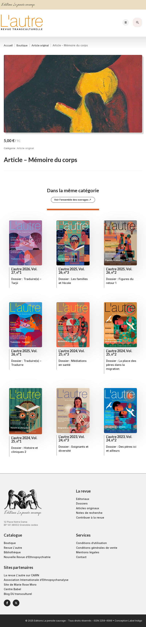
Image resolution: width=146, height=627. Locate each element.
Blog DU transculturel (18, 593)
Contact (81, 557)
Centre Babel (12, 589)
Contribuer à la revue (90, 517)
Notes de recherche (89, 512)
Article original (40, 45)
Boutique (22, 45)
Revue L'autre (13, 547)
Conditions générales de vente (96, 547)
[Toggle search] (137, 22)
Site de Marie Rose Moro (20, 584)
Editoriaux (82, 498)
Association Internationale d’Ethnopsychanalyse (36, 579)
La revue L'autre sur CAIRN (21, 575)
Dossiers (82, 503)
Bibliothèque (12, 552)
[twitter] (16, 603)
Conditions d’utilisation (91, 543)
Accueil (8, 45)
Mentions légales (87, 552)
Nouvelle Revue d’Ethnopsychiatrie (27, 557)
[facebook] (7, 603)
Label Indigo (135, 620)
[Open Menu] (125, 22)
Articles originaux (87, 508)
